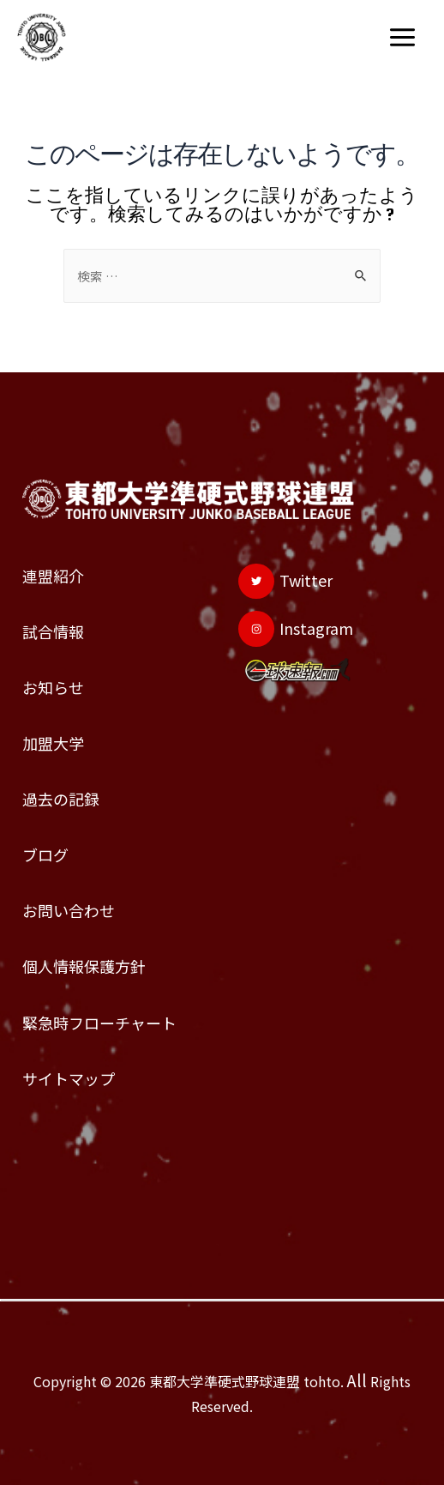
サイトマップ (68, 1078)
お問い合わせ (68, 910)
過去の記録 (60, 799)
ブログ (45, 854)
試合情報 (53, 631)
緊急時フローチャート (99, 1022)
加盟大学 (53, 743)
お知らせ (53, 687)
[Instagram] (295, 628)
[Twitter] (285, 581)
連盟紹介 (53, 575)
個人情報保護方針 (84, 966)
